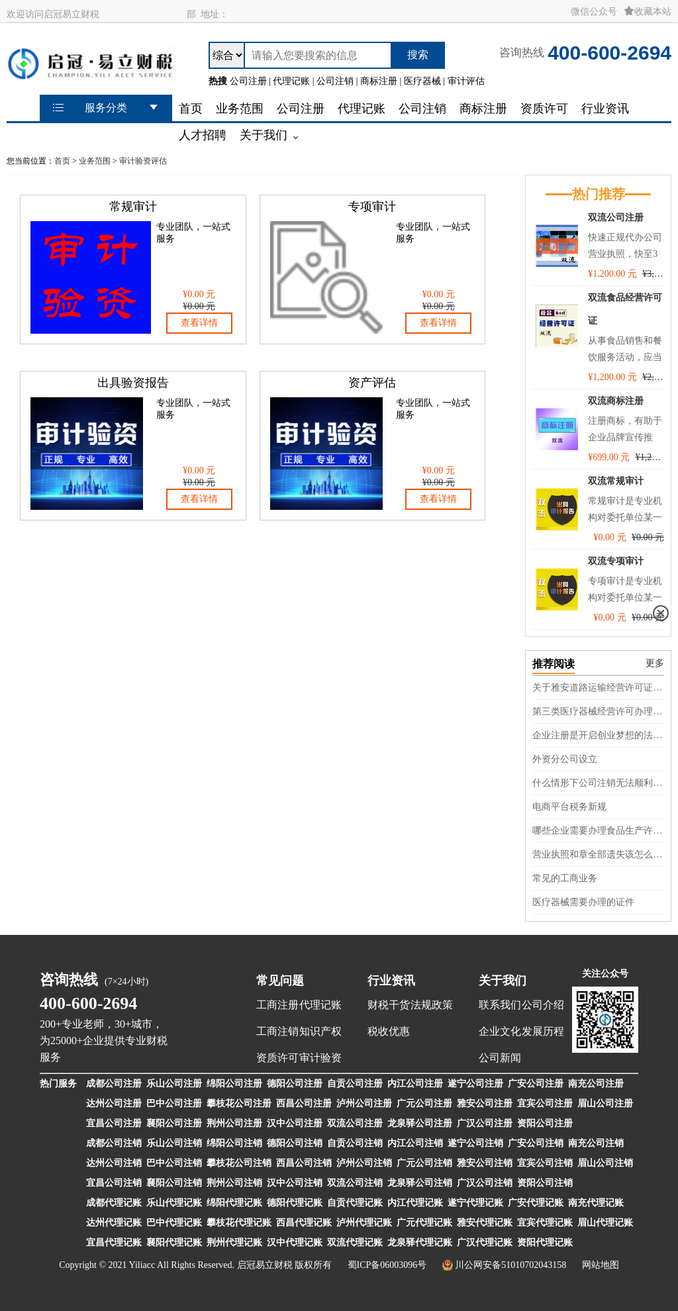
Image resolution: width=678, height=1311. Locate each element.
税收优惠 (388, 1031)
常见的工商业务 (564, 878)
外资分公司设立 (564, 759)
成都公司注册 (114, 1084)
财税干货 (388, 1004)
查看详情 (199, 323)
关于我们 (502, 981)
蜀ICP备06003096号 (387, 1265)
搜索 (417, 54)
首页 (62, 161)
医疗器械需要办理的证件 (583, 902)
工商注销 (277, 1031)
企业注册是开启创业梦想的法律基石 (598, 735)
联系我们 (500, 1004)
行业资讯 (391, 981)
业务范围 (95, 161)
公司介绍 (543, 1004)
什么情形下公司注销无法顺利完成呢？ (598, 783)
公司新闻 (500, 1057)
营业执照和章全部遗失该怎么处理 (598, 854)
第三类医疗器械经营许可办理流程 (598, 711)
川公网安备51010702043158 (510, 1265)
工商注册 (277, 1004)
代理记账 (320, 1004)
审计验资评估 (143, 161)
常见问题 (280, 981)
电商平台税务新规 (569, 807)
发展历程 (543, 1031)
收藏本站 (647, 12)
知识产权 (320, 1031)
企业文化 (500, 1031)
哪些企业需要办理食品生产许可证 (598, 831)
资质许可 (277, 1057)
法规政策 (432, 1004)
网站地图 (600, 1265)
